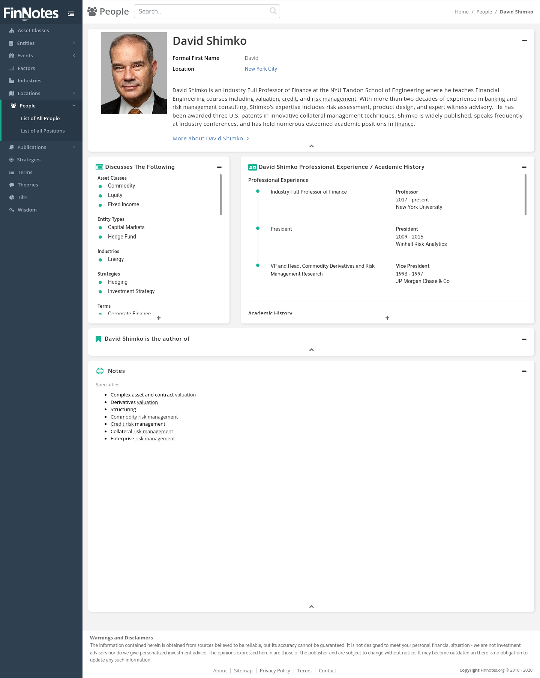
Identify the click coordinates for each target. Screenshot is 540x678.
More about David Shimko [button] (207, 138)
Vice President (413, 265)
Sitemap (243, 670)
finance (404, 123)
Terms (304, 670)
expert (437, 106)
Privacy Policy (275, 670)
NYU (335, 90)
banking (495, 98)
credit (289, 98)
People (484, 11)
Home (462, 11)
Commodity (124, 416)
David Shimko (189, 90)
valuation (267, 98)
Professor (270, 90)
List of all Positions (43, 130)
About (220, 670)
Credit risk (122, 423)
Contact (327, 670)
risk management (334, 98)
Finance (301, 90)
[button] (159, 166)
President (407, 228)
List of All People (40, 118)
